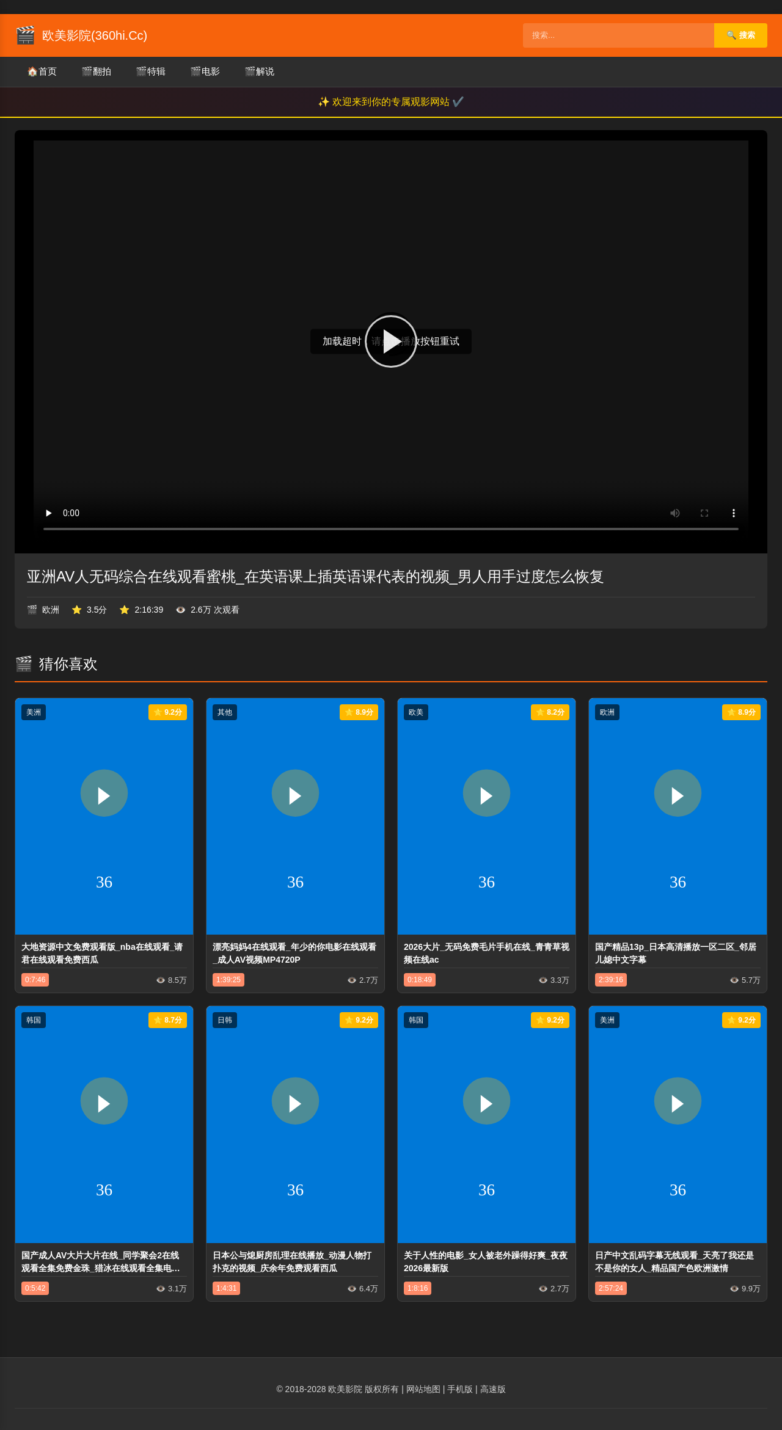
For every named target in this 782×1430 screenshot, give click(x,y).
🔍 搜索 (740, 35)
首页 (42, 72)
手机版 (460, 1389)
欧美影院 (345, 1389)
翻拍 (96, 72)
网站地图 (423, 1389)
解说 (259, 72)
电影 (205, 72)
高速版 (493, 1389)
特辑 (151, 72)
